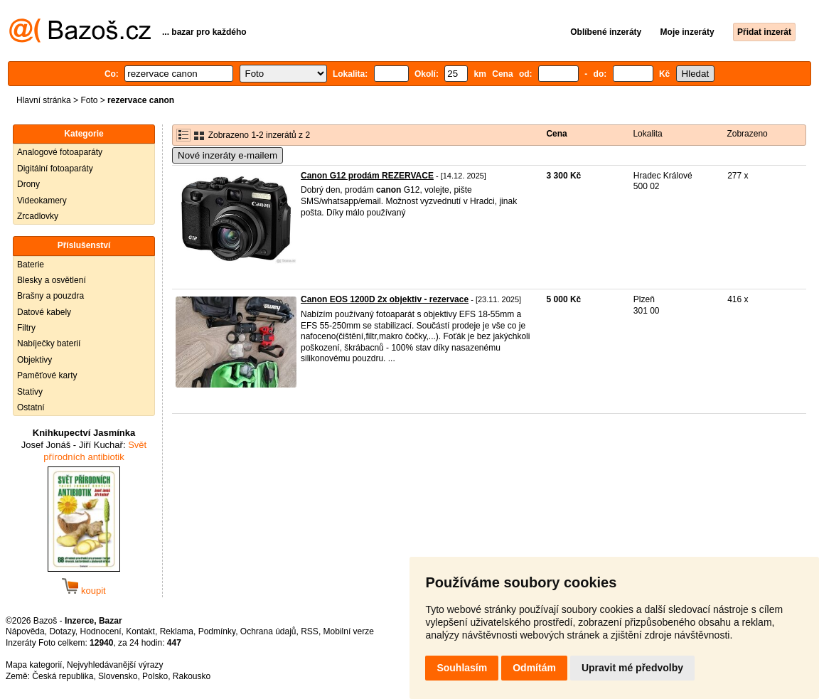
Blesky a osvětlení (51, 280)
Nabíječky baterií (48, 343)
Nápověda (25, 631)
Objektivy (34, 360)
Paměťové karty (47, 375)
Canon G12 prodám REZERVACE (367, 176)
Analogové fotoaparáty (59, 152)
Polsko (155, 676)
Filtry (26, 328)
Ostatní (31, 407)
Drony (28, 184)
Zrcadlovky (37, 216)
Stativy (30, 392)
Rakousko (191, 676)
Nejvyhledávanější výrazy (115, 665)
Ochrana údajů (268, 631)
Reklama (176, 631)
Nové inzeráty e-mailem (227, 155)
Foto (88, 100)
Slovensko (117, 676)
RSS (309, 631)
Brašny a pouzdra (50, 296)
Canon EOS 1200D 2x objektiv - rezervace (385, 299)
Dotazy (62, 631)
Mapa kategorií (34, 665)
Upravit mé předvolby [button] (632, 667)
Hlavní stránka (43, 100)
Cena (556, 134)
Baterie (30, 265)
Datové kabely (44, 312)
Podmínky (216, 631)
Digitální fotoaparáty (55, 169)
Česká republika (62, 676)
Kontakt (140, 631)
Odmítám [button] (534, 667)
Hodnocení (101, 631)
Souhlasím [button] (462, 667)
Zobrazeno (747, 134)
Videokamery (42, 201)
